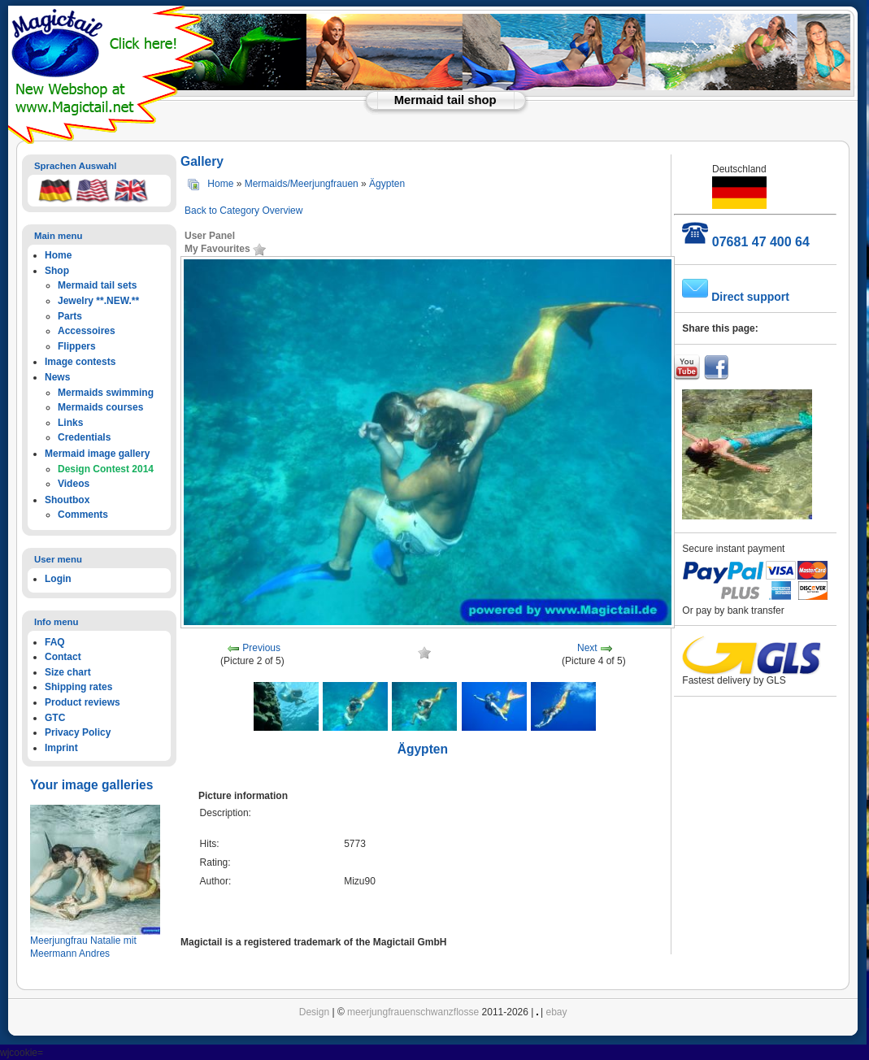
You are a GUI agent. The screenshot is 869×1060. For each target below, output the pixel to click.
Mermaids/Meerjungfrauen (301, 183)
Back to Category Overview (243, 210)
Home (220, 183)
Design (314, 1012)
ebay (556, 1012)
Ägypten (387, 183)
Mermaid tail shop (445, 99)
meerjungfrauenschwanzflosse (413, 1012)
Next (587, 648)
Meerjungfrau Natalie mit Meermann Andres (83, 947)
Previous (261, 648)
